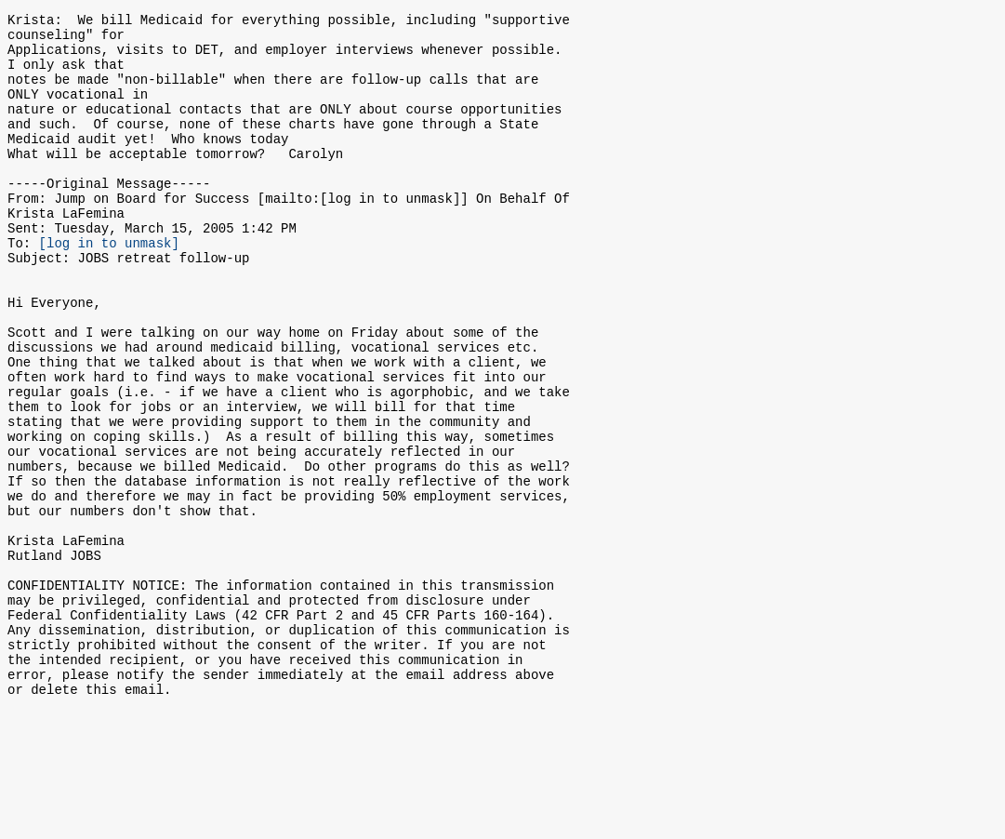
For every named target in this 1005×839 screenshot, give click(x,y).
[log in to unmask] (109, 287)
